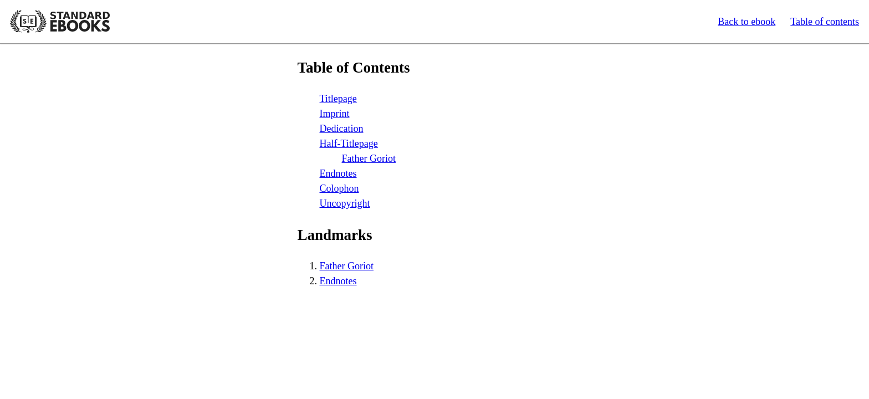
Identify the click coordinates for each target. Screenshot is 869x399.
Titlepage (338, 98)
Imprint (335, 113)
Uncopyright (345, 203)
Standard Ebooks (60, 21)
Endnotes (338, 173)
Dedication (342, 128)
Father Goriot (369, 158)
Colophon (339, 188)
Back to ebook (746, 21)
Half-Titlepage (349, 143)
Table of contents (824, 21)
